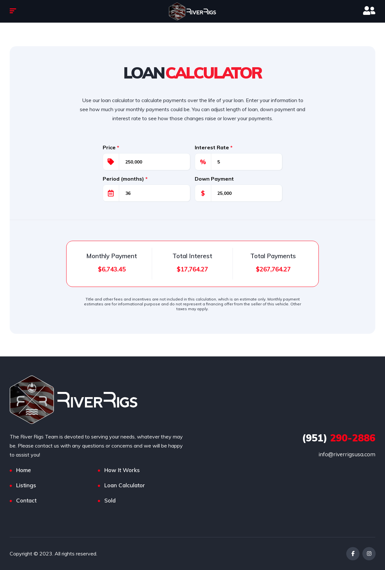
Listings (26, 485)
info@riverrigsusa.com (346, 454)
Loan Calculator (124, 485)
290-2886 (338, 438)
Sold (110, 500)
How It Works (122, 470)
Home (23, 470)
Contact (26, 500)
